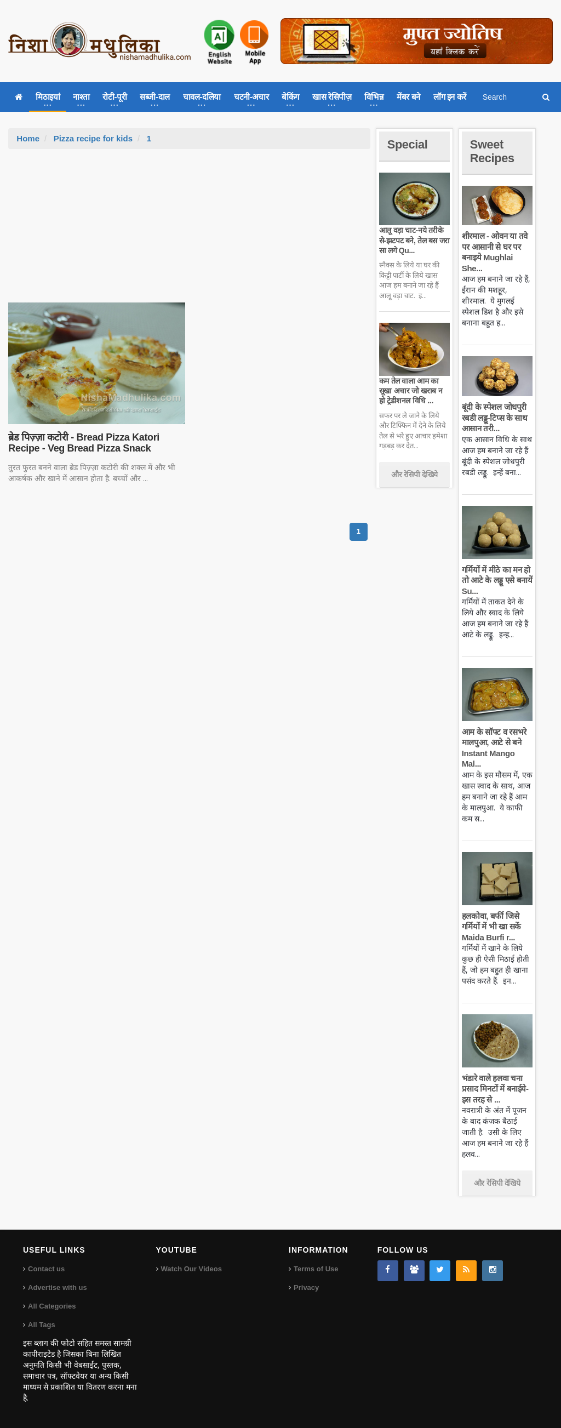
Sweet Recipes (492, 151)
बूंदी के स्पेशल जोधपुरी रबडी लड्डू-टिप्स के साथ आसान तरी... (495, 417)
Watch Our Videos (191, 1269)
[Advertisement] (189, 231)
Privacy (306, 1287)
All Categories (52, 1306)
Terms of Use (316, 1269)
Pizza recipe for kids (93, 138)
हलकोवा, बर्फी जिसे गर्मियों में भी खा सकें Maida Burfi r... (491, 926)
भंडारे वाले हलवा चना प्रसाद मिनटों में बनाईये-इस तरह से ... (495, 1088)
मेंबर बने (408, 96)
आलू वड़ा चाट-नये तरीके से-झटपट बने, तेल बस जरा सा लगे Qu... (414, 240)
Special (407, 144)
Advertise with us (57, 1287)
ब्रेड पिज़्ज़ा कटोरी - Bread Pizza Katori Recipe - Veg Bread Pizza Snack (83, 443)
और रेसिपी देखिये (414, 474)
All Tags (41, 1325)
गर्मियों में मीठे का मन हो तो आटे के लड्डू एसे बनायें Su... (497, 580)
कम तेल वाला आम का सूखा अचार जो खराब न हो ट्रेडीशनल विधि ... (410, 390)
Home (27, 138)
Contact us (46, 1269)
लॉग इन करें (449, 96)
